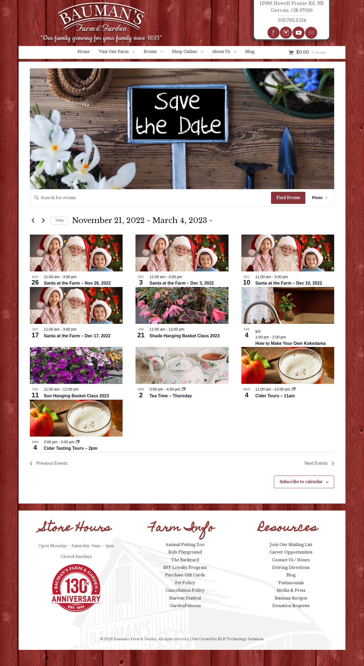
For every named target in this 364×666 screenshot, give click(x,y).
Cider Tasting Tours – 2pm (70, 448)
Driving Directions (291, 567)
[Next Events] (43, 220)
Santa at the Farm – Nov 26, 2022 (77, 283)
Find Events (288, 197)
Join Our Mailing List (291, 544)
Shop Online (184, 51)
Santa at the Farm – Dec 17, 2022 (77, 336)
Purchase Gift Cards (185, 575)
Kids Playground (185, 552)
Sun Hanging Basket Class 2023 (76, 396)
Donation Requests (291, 605)
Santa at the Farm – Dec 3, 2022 (181, 283)
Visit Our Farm (114, 51)
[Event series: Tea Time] (183, 389)
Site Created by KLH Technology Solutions (228, 639)
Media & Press (291, 590)
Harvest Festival (185, 598)
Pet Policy (185, 582)
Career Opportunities (290, 552)
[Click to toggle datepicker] (142, 220)
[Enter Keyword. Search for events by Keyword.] (150, 197)
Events (150, 51)
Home (83, 51)
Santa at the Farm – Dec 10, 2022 (288, 283)
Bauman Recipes (291, 598)
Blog (249, 51)
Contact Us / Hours (291, 560)
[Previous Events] (33, 220)
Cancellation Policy (185, 590)
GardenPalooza (185, 605)
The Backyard (185, 560)
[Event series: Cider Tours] (293, 389)
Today (59, 220)
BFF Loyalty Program (185, 567)
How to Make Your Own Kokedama (290, 343)
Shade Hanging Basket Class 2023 (184, 336)
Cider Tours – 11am (275, 396)
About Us (221, 51)
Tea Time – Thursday (170, 396)
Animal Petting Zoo (185, 544)
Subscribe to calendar (301, 481)
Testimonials (291, 582)
